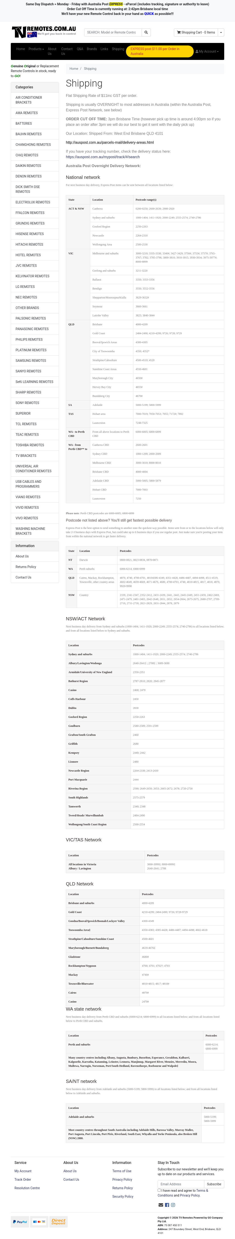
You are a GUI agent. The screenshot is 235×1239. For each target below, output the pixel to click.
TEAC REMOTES (27, 434)
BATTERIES (24, 123)
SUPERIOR (23, 413)
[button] (207, 51)
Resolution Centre (27, 1188)
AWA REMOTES (27, 113)
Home (20, 49)
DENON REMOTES (29, 176)
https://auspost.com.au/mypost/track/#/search (103, 157)
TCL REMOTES (26, 424)
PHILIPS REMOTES (29, 339)
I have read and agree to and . (183, 1193)
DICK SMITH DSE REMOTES (28, 189)
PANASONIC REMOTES (32, 329)
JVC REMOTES (26, 265)
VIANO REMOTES (28, 497)
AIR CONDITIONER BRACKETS (29, 100)
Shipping (118, 49)
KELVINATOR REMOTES (32, 276)
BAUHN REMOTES (29, 134)
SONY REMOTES (27, 403)
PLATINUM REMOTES (31, 350)
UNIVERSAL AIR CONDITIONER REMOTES (33, 468)
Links (104, 49)
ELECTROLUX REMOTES (33, 202)
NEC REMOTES (26, 297)
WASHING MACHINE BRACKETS (30, 531)
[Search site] (146, 32)
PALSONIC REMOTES (31, 318)
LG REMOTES (25, 287)
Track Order (22, 1179)
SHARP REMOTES (28, 392)
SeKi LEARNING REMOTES (34, 382)
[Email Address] (181, 1184)
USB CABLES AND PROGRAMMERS (28, 484)
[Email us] (161, 1205)
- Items (196, 32)
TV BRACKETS (26, 456)
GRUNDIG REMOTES (30, 223)
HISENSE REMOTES (30, 234)
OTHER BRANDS (27, 308)
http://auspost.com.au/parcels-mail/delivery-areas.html (110, 142)
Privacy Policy (122, 1179)
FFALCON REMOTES (30, 213)
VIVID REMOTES (27, 507)
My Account (22, 1171)
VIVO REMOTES (27, 518)
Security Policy (122, 1196)
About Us (52, 51)
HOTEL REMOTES (28, 255)
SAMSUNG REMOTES (31, 360)
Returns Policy (26, 567)
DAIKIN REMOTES (28, 166)
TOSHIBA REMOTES (30, 445)
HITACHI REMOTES (29, 244)
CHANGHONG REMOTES (33, 144)
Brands (92, 49)
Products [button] (35, 49)
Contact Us (67, 51)
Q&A (80, 49)
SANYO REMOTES (28, 371)
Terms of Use (121, 1171)
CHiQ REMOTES (27, 155)
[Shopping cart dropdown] (221, 32)
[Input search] (113, 32)
